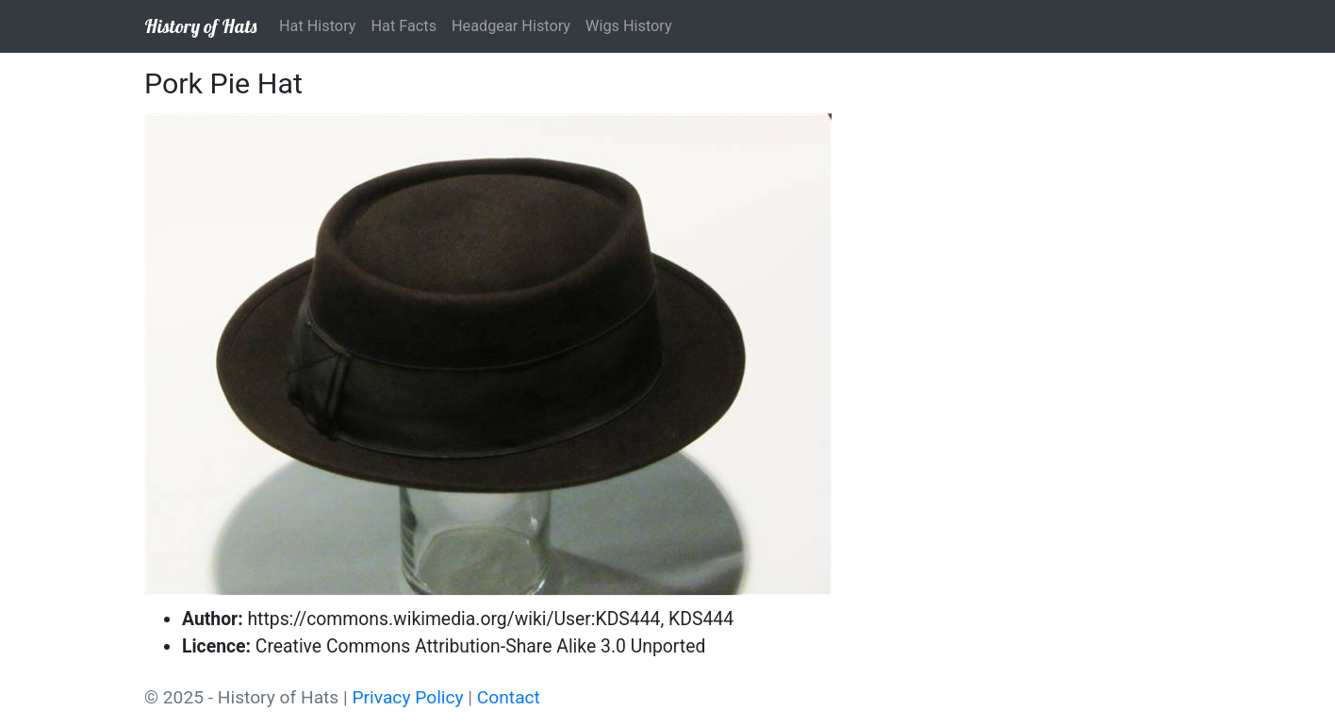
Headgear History (511, 26)
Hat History (317, 26)
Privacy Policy (407, 697)
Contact (508, 697)
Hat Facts (404, 26)
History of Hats (200, 26)
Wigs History (628, 26)
